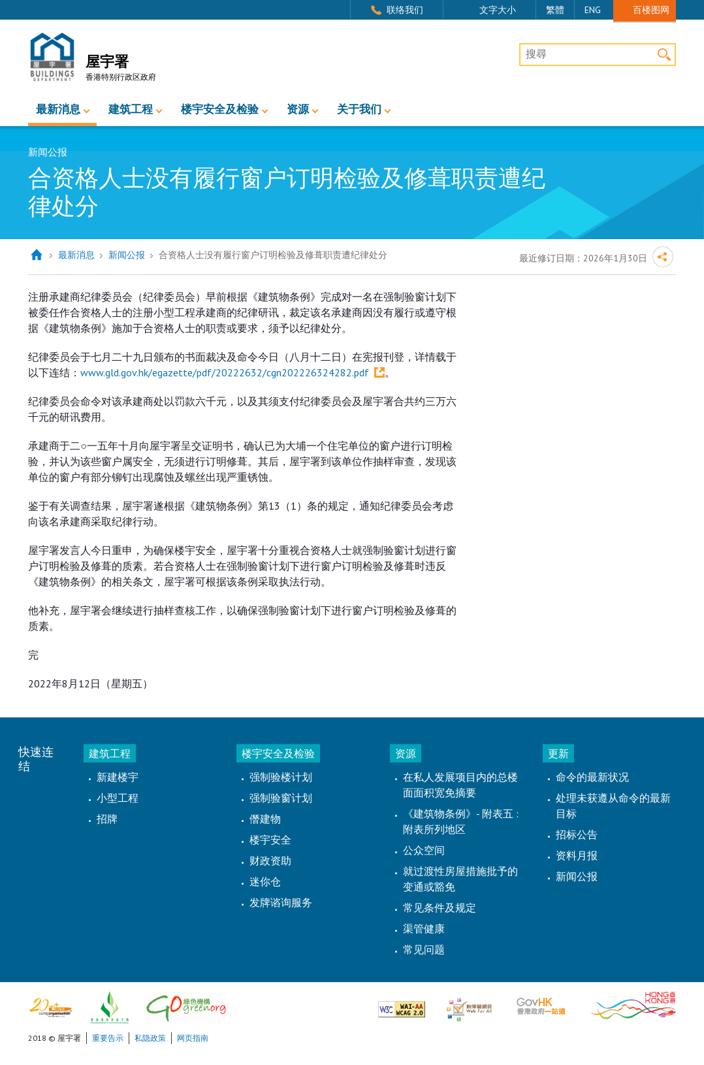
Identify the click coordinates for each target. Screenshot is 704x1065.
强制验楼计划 (280, 776)
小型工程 (117, 797)
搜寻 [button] (664, 54)
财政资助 (270, 860)
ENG (592, 10)
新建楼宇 (117, 776)
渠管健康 (424, 928)
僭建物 (265, 818)
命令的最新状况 (592, 776)
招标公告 (577, 834)
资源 (298, 109)
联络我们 (405, 10)
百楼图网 (651, 9)
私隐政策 (150, 1038)
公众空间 (424, 850)
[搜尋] (597, 55)
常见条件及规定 (439, 907)
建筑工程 (130, 109)
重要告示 (107, 1038)
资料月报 (577, 855)
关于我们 (359, 109)
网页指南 (192, 1038)
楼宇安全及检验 (220, 109)
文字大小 (497, 10)
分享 (663, 257)
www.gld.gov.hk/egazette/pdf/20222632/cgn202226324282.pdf (224, 372)
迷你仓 (265, 881)
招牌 (107, 818)
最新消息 (58, 109)
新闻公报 (126, 255)
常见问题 (424, 949)
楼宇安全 (270, 839)
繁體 (555, 10)
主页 (36, 255)
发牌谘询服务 (280, 902)
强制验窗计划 (280, 797)
